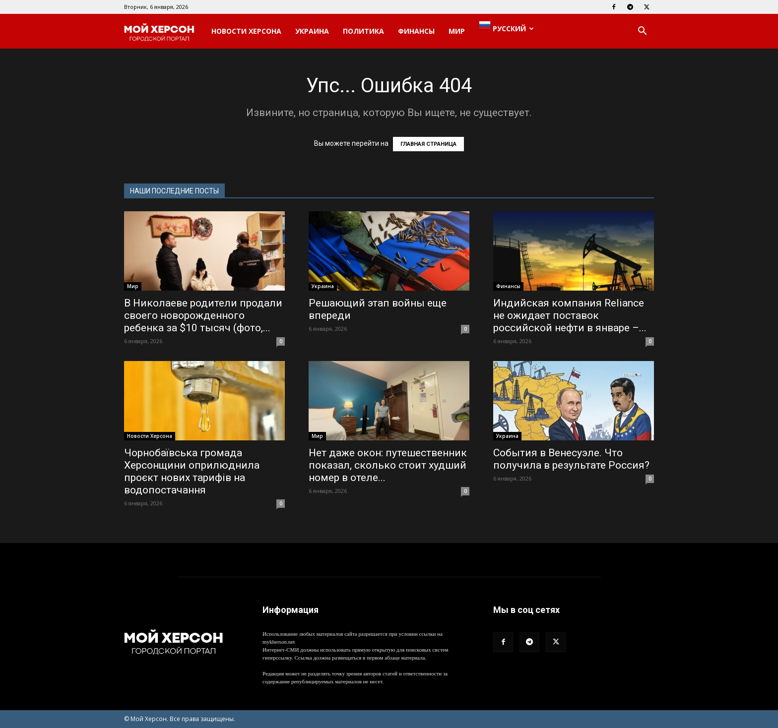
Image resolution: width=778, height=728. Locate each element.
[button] (642, 32)
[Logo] (164, 31)
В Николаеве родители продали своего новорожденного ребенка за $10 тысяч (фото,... (203, 315)
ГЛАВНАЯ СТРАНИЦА (428, 144)
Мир (457, 31)
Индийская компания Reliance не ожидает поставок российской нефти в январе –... (570, 315)
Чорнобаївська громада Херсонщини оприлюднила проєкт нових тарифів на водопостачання (191, 471)
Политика (363, 31)
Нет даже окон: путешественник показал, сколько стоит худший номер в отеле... (388, 465)
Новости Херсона (246, 31)
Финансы (416, 31)
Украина (312, 31)
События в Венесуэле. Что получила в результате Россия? (571, 459)
